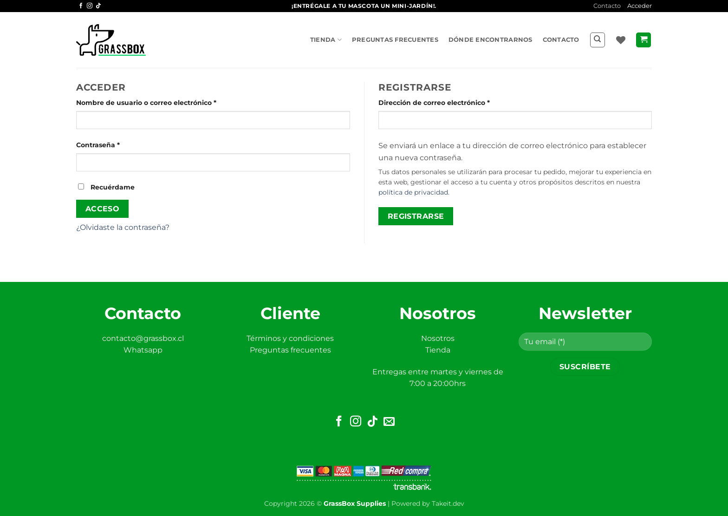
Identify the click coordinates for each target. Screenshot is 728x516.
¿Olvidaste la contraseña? (122, 227)
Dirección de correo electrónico (453, 102)
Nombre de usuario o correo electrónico (165, 102)
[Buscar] (597, 40)
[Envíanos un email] (389, 422)
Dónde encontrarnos (490, 39)
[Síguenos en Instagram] (89, 6)
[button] (643, 40)
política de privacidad (413, 192)
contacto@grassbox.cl (143, 338)
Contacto (607, 5)
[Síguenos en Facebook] (81, 6)
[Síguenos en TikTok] (98, 6)
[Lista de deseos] (620, 40)
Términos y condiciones (290, 338)
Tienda (326, 39)
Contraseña (117, 144)
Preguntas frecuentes (395, 39)
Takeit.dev (448, 503)
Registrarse (416, 216)
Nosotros (438, 338)
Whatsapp (143, 350)
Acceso (102, 208)
